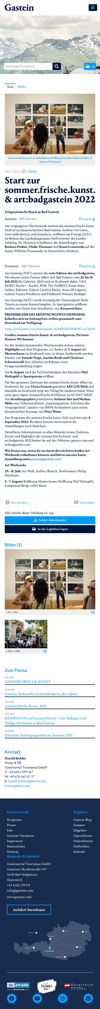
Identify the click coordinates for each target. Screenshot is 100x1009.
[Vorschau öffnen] (50, 124)
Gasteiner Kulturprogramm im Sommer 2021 (39, 735)
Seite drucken (19, 502)
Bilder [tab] (22, 87)
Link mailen (87, 502)
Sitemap (13, 852)
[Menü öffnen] (93, 7)
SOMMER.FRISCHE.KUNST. (28, 682)
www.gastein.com (19, 897)
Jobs (10, 830)
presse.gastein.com (17, 786)
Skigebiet (80, 830)
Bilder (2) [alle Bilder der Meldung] (13, 544)
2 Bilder (31, 172)
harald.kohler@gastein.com (27, 781)
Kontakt (79, 852)
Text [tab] (10, 87)
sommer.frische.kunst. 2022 (26, 706)
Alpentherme (82, 836)
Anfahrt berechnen (29, 910)
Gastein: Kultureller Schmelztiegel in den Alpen (41, 694)
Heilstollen (81, 846)
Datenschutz (16, 846)
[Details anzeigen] (92, 612)
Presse (11, 825)
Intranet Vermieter (20, 836)
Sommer (79, 825)
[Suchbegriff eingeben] (32, 66)
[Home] (19, 7)
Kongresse (14, 820)
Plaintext (87, 219)
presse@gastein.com (46, 459)
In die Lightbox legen (50, 529)
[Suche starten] (56, 66)
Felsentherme (83, 841)
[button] (90, 66)
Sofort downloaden (50, 520)
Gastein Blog (82, 820)
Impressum (15, 841)
